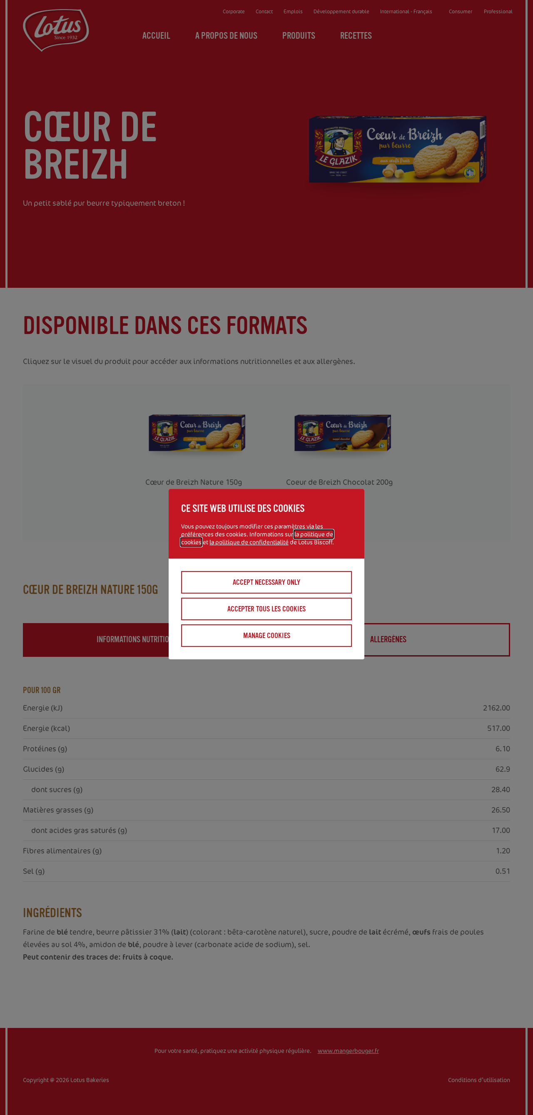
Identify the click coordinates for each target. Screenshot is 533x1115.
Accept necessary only (266, 582)
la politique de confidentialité (249, 542)
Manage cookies (266, 635)
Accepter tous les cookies (266, 609)
